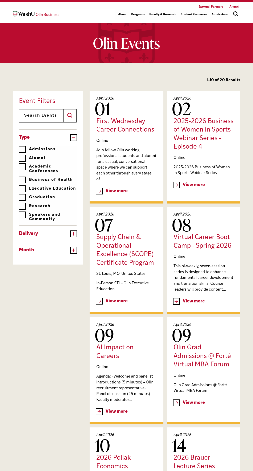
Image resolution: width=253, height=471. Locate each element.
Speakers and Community (39, 217)
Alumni (32, 158)
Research (34, 206)
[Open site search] (235, 14)
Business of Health (46, 180)
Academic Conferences (38, 168)
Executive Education (47, 188)
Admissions (37, 149)
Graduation (37, 197)
